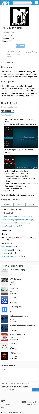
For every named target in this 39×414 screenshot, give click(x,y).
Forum (19, 205)
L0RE (13, 32)
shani (11, 291)
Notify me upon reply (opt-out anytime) (16, 387)
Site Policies (5, 405)
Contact (3, 407)
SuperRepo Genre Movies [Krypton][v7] (15, 223)
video (10, 35)
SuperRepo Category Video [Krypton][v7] (16, 216)
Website (7, 205)
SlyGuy (12, 347)
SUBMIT (35, 390)
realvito (12, 282)
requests (8, 253)
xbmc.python (10, 247)
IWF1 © (3, 412)
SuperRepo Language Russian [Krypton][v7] (17, 220)
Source (31, 205)
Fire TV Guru (14, 356)
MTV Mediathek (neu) (13, 256)
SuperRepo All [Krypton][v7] (11, 226)
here (31, 195)
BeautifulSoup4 (10, 250)
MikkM (12, 337)
